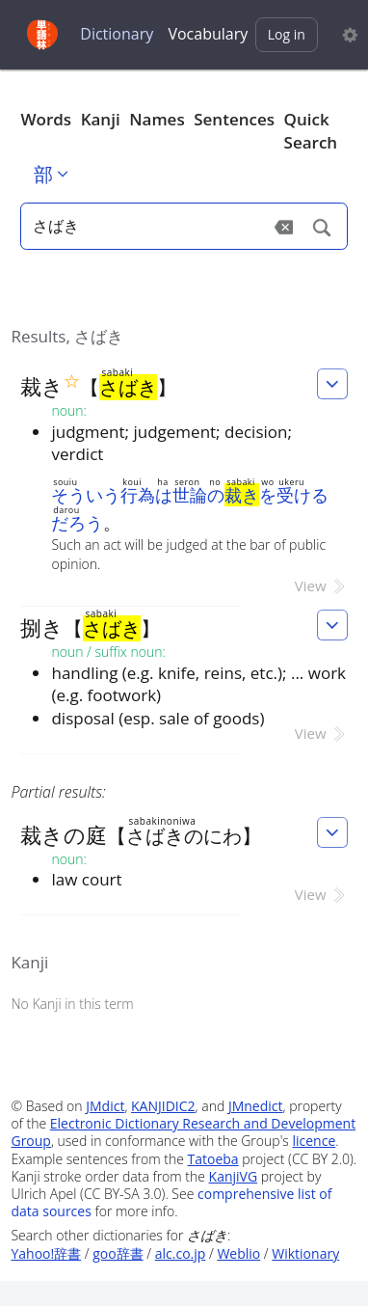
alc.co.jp (180, 1253)
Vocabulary (208, 33)
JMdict (105, 1106)
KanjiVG (233, 1176)
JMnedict (255, 1106)
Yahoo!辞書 (46, 1253)
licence (313, 1140)
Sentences (234, 119)
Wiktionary (305, 1253)
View (321, 585)
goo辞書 (117, 1253)
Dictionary (116, 33)
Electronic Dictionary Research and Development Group (183, 1132)
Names (156, 119)
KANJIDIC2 (163, 1106)
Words (45, 119)
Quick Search (311, 130)
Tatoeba (213, 1159)
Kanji (100, 119)
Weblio (238, 1253)
